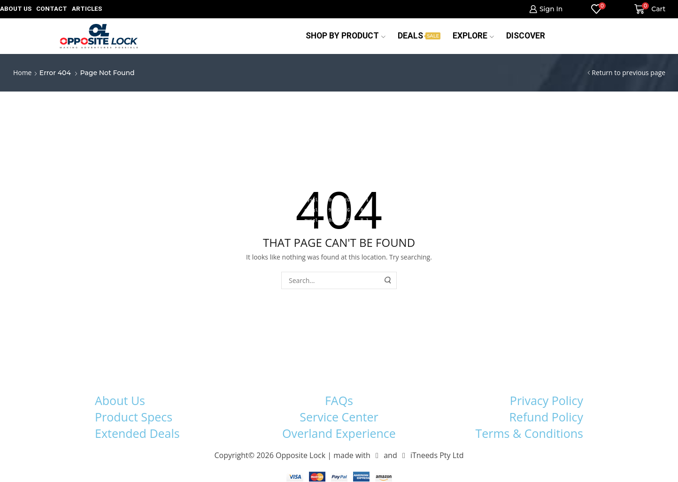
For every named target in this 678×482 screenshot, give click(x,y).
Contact (51, 8)
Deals (419, 35)
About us (15, 8)
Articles (87, 8)
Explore (473, 35)
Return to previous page (628, 72)
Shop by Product (345, 35)
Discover (525, 35)
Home (22, 72)
